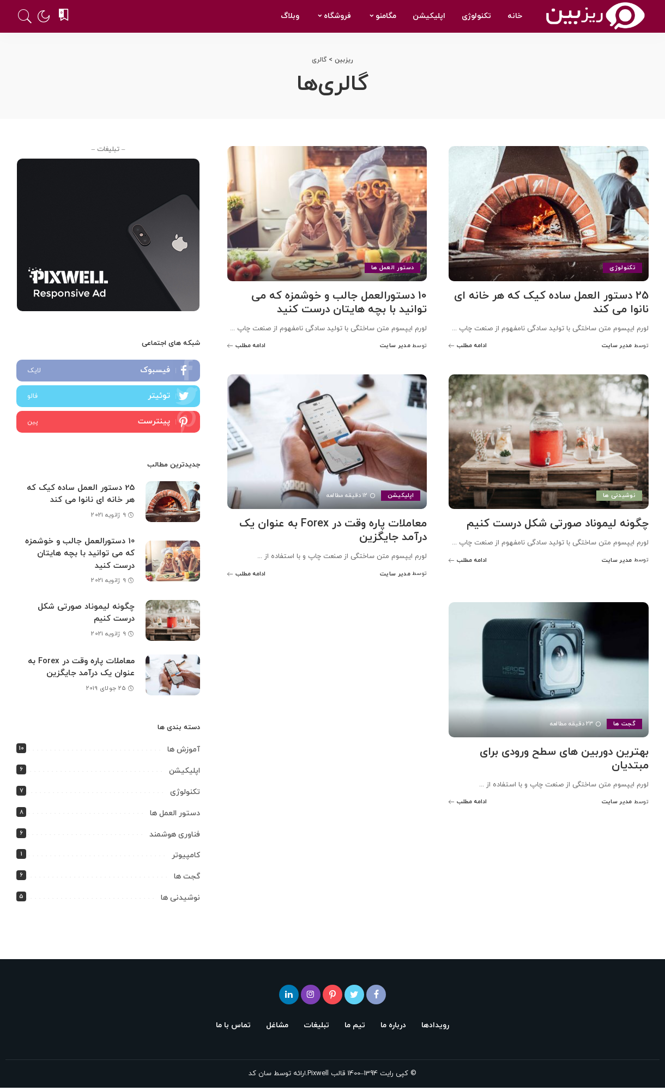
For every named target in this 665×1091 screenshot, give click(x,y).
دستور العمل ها (392, 267)
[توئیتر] (354, 994)
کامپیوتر (186, 855)
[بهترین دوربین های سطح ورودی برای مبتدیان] (549, 669)
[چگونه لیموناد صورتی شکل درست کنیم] (549, 442)
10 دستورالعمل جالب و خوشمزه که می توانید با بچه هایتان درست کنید (339, 302)
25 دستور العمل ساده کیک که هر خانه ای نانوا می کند (551, 302)
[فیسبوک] (376, 994)
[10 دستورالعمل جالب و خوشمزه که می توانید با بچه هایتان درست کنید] (327, 213)
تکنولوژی (622, 267)
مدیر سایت (617, 346)
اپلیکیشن (401, 495)
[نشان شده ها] (64, 16)
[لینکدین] (289, 994)
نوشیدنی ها (619, 495)
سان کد (260, 1073)
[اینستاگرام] (311, 994)
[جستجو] (25, 16)
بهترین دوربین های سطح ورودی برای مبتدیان (564, 758)
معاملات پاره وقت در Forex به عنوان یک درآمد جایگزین (333, 530)
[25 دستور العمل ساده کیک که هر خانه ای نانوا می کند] (549, 213)
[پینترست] (332, 994)
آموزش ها (183, 750)
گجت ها (624, 723)
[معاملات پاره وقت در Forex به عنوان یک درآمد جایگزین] (327, 442)
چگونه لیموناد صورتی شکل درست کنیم (558, 523)
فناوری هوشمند (174, 834)
